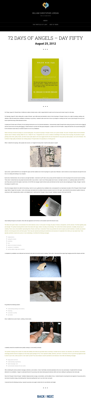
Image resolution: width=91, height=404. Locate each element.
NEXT (50, 396)
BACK (41, 396)
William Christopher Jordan (45, 13)
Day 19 (84, 124)
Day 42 (22, 126)
